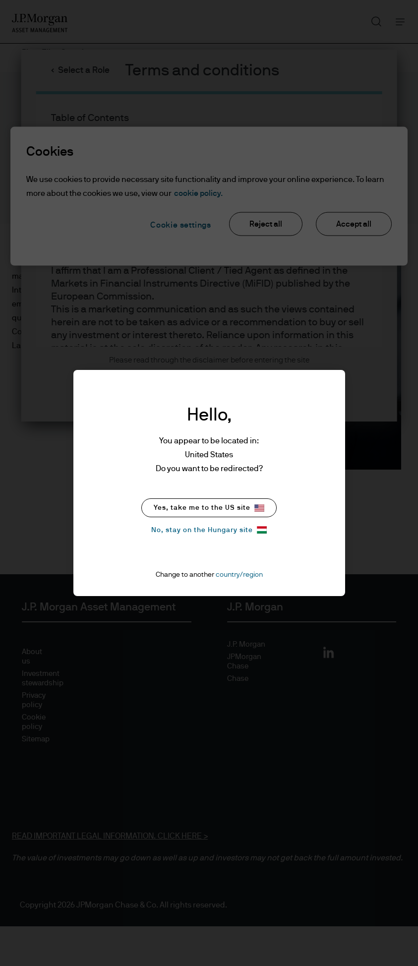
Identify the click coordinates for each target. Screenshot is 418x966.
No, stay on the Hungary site (209, 530)
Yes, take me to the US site (209, 508)
